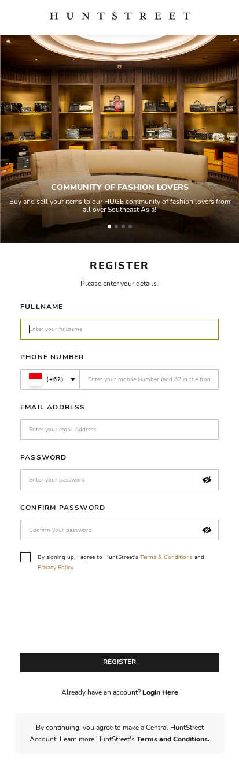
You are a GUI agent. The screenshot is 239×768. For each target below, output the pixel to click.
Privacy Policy (55, 568)
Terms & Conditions (166, 557)
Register (119, 661)
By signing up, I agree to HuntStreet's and (112, 562)
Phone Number (52, 356)
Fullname (42, 306)
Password (43, 457)
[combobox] (50, 379)
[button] (207, 480)
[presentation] (108, 615)
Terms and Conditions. (173, 739)
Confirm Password (62, 507)
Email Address (53, 407)
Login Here (160, 692)
